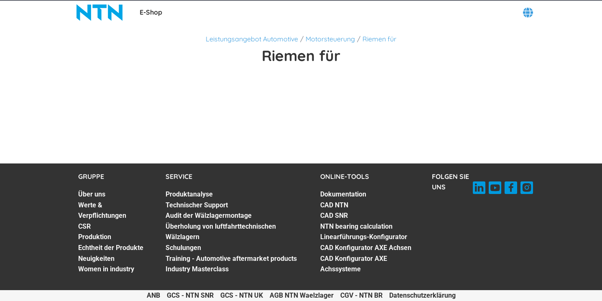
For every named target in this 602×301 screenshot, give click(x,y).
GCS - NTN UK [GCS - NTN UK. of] (241, 295)
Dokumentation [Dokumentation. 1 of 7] (343, 194)
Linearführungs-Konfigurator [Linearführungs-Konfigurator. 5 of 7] (363, 237)
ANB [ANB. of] (153, 295)
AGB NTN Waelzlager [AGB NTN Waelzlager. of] (302, 295)
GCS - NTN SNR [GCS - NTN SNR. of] (190, 295)
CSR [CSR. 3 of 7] (84, 226)
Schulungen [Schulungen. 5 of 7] (183, 248)
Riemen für (379, 39)
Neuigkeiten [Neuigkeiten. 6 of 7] (96, 259)
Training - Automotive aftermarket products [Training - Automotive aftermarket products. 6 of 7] (231, 259)
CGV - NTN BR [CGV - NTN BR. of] (361, 295)
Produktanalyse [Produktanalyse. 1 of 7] (189, 194)
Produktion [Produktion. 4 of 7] (94, 237)
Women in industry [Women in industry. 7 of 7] (106, 269)
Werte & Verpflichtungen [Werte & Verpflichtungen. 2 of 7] (102, 210)
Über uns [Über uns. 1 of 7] (91, 194)
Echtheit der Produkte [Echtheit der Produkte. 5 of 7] (110, 248)
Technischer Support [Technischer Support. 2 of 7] (197, 205)
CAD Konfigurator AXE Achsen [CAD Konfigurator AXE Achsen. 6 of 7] (365, 248)
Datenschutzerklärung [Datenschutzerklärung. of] (422, 295)
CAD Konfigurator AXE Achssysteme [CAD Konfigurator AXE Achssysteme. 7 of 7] (353, 264)
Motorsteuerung (330, 39)
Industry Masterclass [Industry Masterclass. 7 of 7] (197, 269)
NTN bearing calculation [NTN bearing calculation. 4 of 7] (356, 226)
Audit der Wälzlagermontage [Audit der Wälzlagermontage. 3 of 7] (209, 215)
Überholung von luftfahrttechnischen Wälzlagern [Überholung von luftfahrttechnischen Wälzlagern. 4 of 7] (221, 231)
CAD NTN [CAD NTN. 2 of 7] (334, 205)
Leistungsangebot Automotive (252, 39)
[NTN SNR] (99, 12)
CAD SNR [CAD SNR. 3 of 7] (334, 215)
